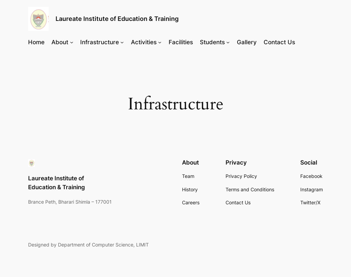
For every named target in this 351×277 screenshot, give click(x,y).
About (59, 42)
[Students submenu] (228, 42)
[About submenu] (71, 42)
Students (212, 42)
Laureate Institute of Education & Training (117, 18)
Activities (144, 42)
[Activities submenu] (159, 42)
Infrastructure (99, 42)
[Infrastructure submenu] (122, 42)
